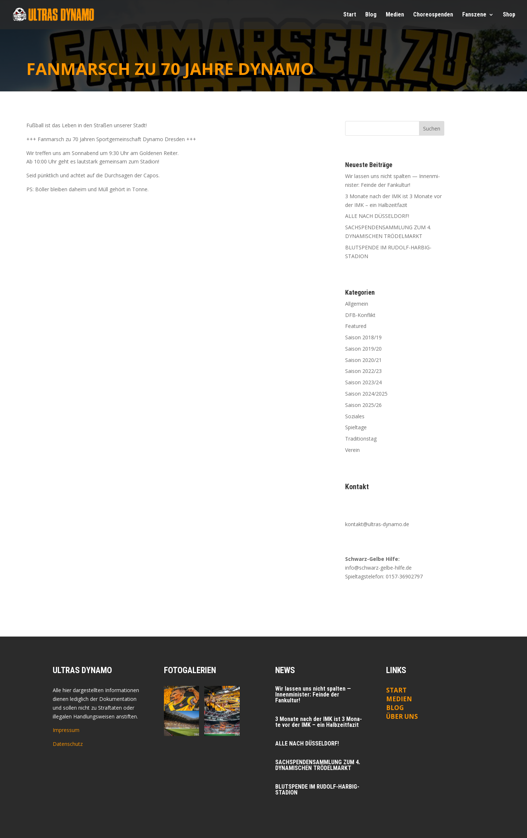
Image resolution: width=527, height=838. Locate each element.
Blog (371, 15)
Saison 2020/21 (363, 359)
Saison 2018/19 (363, 337)
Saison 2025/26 (363, 404)
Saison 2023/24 (363, 382)
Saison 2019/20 (363, 348)
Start (349, 15)
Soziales (355, 416)
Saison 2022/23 (363, 370)
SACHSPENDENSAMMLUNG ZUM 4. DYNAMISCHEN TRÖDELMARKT (317, 765)
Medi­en (395, 15)
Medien (399, 699)
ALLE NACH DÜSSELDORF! (377, 215)
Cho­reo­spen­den (433, 15)
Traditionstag (361, 438)
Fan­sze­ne (474, 15)
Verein (352, 449)
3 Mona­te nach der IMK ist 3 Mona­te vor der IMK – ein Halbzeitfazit (318, 722)
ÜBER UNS (402, 716)
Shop (509, 15)
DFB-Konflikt (360, 315)
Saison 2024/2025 (366, 393)
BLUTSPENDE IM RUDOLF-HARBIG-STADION (317, 789)
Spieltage (356, 427)
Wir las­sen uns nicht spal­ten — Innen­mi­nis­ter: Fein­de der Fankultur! (313, 694)
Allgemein (356, 303)
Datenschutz (68, 743)
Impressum (66, 729)
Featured (355, 325)
